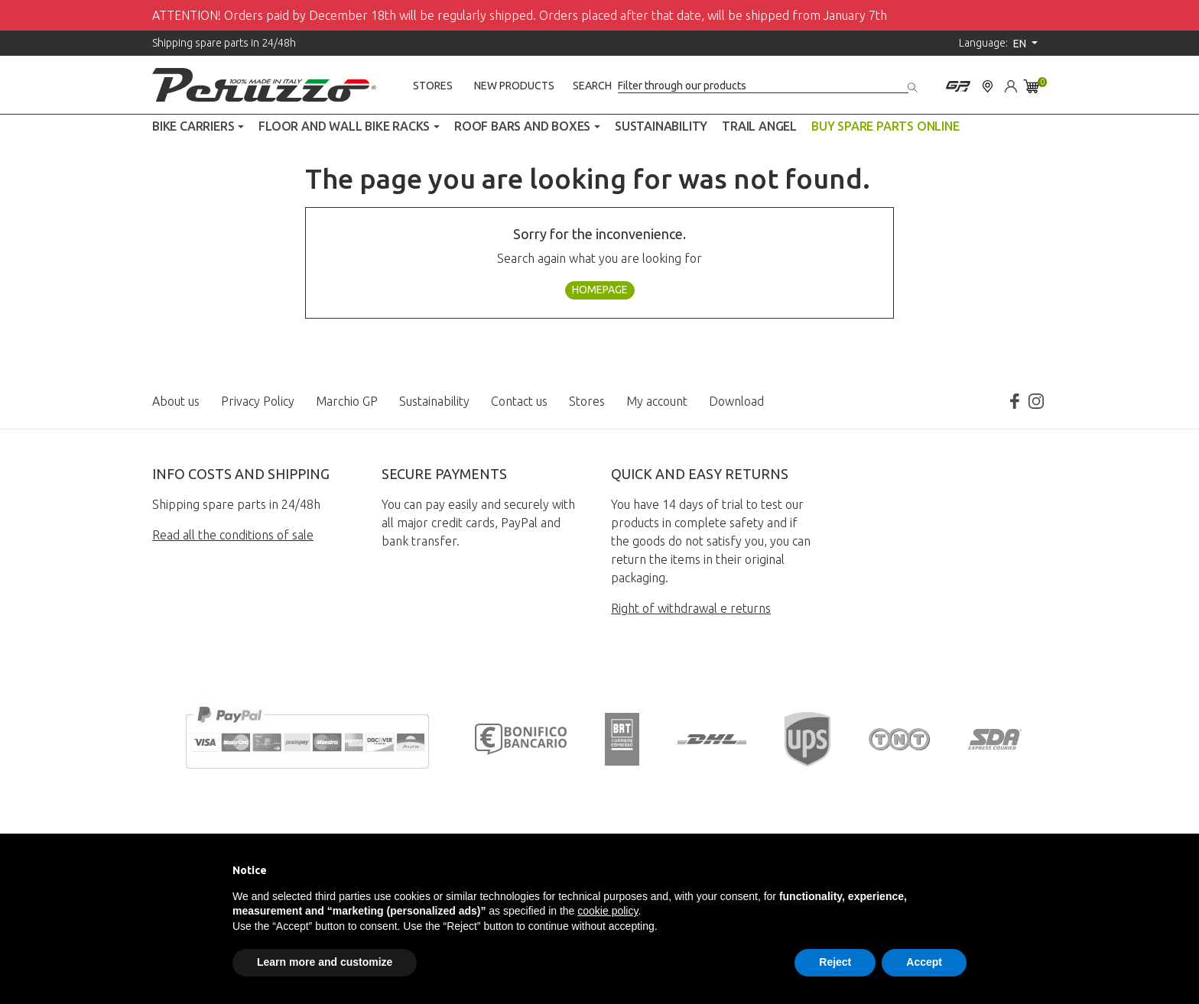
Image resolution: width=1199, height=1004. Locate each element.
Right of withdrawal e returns (691, 608)
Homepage (600, 289)
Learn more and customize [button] (324, 962)
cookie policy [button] (607, 911)
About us (176, 401)
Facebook (1014, 401)
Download (736, 401)
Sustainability (434, 401)
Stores (433, 85)
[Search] (763, 86)
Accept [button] (924, 962)
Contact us (519, 401)
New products (514, 85)
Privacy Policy (257, 401)
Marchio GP (347, 401)
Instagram (1036, 401)
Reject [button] (835, 962)
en (1020, 43)
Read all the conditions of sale (233, 535)
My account (656, 401)
